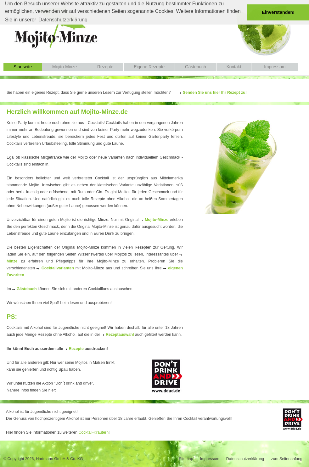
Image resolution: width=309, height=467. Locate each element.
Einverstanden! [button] (278, 12)
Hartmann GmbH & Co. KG (59, 459)
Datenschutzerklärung (245, 459)
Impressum (274, 67)
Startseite (23, 67)
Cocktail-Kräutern (93, 432)
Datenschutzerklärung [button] (62, 19)
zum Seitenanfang (286, 459)
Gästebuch (195, 67)
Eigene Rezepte (149, 67)
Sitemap (186, 459)
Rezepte (105, 67)
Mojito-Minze (64, 67)
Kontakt (234, 67)
